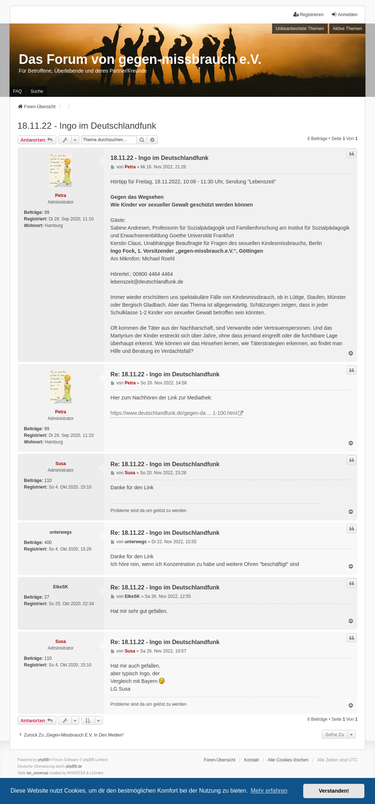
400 (48, 542)
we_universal (37, 773)
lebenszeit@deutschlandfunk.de (147, 282)
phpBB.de (74, 766)
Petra (60, 195)
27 (46, 597)
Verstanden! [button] (334, 791)
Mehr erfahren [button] (268, 790)
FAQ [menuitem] (17, 91)
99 (46, 212)
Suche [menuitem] (37, 91)
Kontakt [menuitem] (251, 760)
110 (48, 480)
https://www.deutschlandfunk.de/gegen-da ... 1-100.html (174, 413)
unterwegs (61, 532)
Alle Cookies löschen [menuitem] (288, 760)
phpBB (43, 760)
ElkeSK (60, 586)
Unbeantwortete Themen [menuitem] (300, 28)
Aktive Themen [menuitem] (347, 28)
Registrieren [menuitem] (308, 14)
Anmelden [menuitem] (344, 14)
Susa (60, 463)
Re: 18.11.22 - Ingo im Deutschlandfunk (165, 374)
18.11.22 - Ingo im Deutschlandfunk (87, 126)
